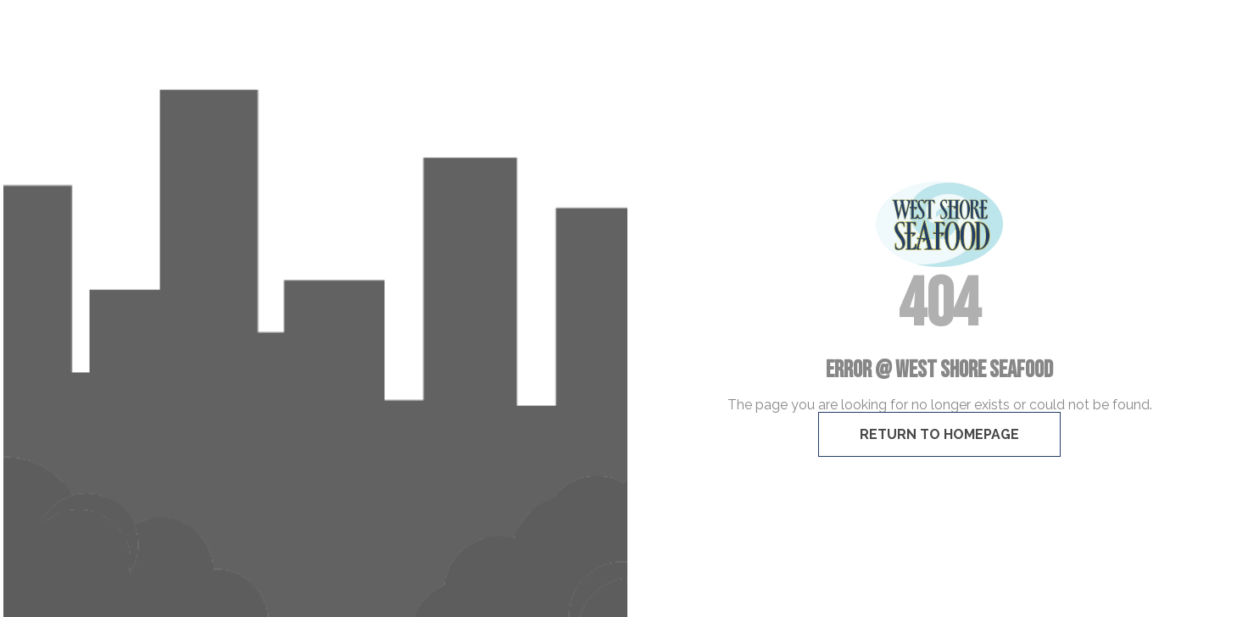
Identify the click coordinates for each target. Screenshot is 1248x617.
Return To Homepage (939, 434)
